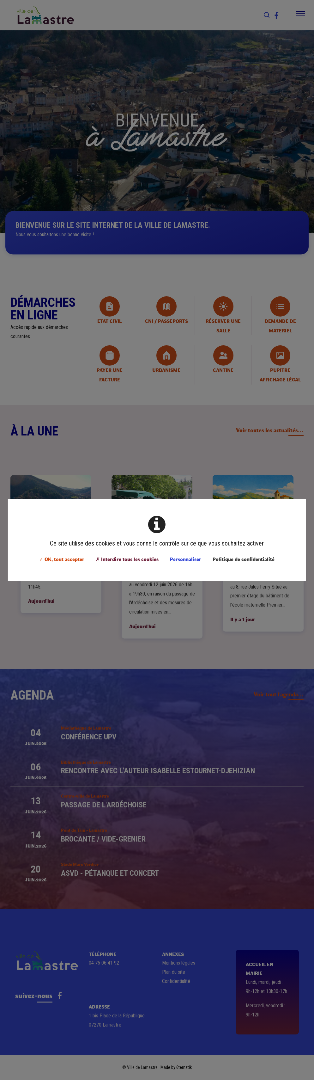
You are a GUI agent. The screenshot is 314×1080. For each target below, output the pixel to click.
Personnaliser (185, 559)
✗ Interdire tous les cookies (127, 559)
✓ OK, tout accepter (61, 559)
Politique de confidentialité (244, 559)
